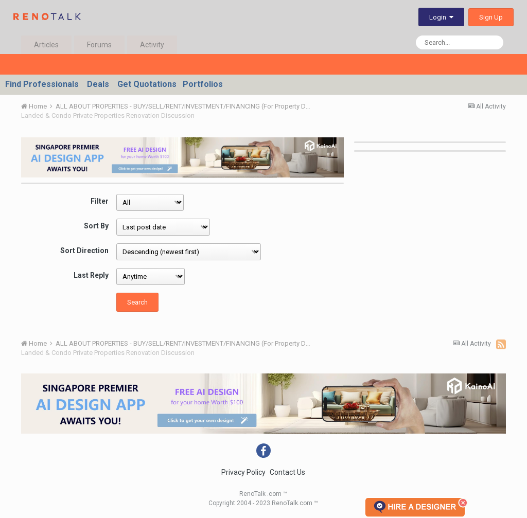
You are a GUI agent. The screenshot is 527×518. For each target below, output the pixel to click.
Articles (46, 45)
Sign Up (491, 17)
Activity (152, 45)
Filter (100, 201)
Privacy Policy (243, 472)
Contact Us (287, 472)
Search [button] (137, 302)
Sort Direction (84, 250)
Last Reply (91, 275)
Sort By (96, 226)
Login (441, 17)
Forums (99, 45)
